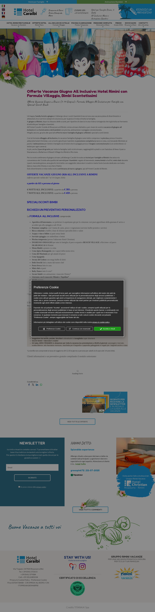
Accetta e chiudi (107, 329)
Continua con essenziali (79, 329)
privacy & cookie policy (101, 322)
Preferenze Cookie (52, 329)
